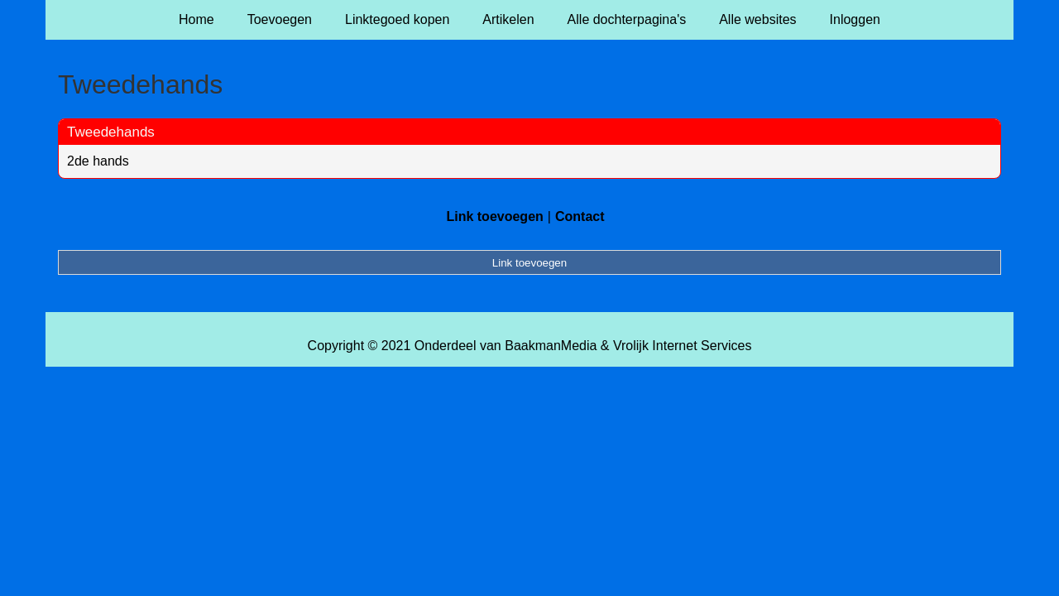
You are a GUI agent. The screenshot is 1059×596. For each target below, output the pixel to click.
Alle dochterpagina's (627, 19)
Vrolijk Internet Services (682, 346)
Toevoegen (279, 19)
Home (196, 19)
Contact (580, 216)
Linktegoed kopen (397, 19)
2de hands (98, 161)
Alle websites (757, 19)
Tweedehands (111, 132)
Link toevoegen (494, 216)
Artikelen (508, 19)
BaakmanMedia (551, 346)
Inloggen (855, 19)
